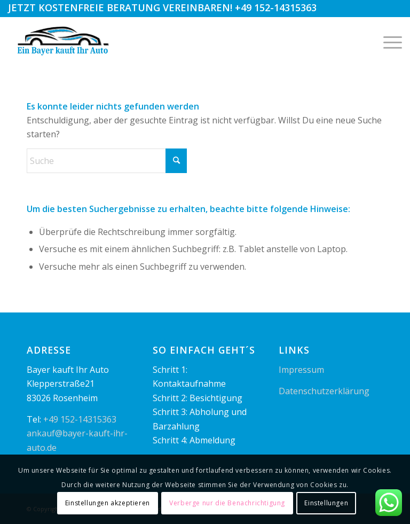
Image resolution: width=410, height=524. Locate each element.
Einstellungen (326, 502)
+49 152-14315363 (276, 7)
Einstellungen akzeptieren (107, 502)
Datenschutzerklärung (324, 391)
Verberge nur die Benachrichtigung (227, 502)
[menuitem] (387, 41)
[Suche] (107, 160)
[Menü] (387, 41)
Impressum (301, 370)
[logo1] (64, 41)
